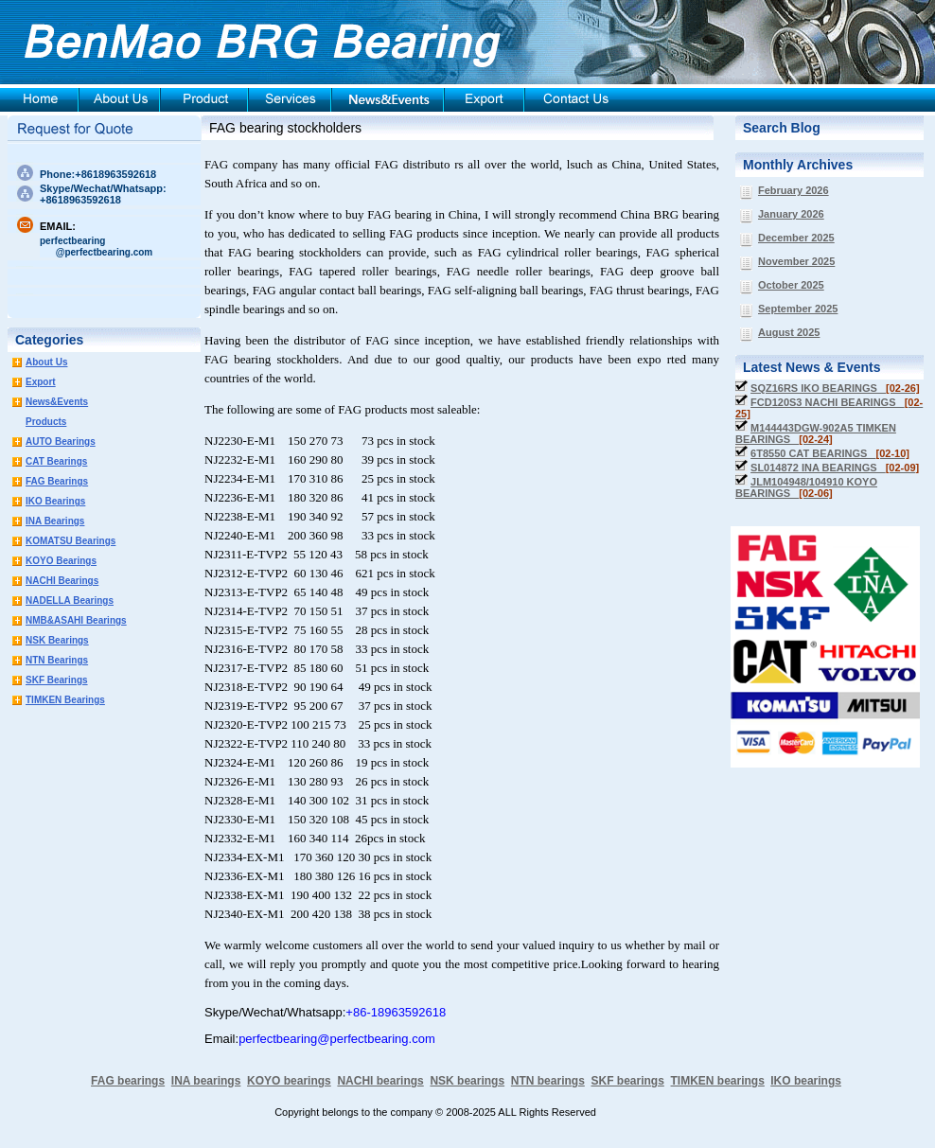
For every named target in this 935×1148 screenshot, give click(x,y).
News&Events (57, 402)
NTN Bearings (57, 660)
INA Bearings (55, 521)
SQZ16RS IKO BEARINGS (835, 388)
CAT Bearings (56, 461)
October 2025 (791, 285)
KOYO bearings (289, 1080)
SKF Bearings (57, 680)
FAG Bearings (57, 481)
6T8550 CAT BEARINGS (829, 453)
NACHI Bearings (62, 580)
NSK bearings (467, 1080)
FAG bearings (128, 1080)
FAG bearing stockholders (285, 127)
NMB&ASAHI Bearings (76, 620)
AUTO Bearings (61, 441)
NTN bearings (548, 1080)
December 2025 (796, 237)
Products (46, 421)
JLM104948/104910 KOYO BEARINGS (806, 487)
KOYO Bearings (61, 561)
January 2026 (791, 214)
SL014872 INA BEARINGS (834, 467)
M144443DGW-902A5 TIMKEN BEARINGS (815, 433)
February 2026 (793, 190)
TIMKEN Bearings (65, 700)
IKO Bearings (55, 501)
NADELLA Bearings (70, 600)
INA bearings (206, 1080)
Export (41, 382)
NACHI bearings (380, 1080)
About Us (46, 362)
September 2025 (798, 308)
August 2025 (789, 332)
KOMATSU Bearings (70, 541)
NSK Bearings (57, 640)
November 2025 (796, 261)
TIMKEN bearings (718, 1080)
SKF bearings (627, 1080)
